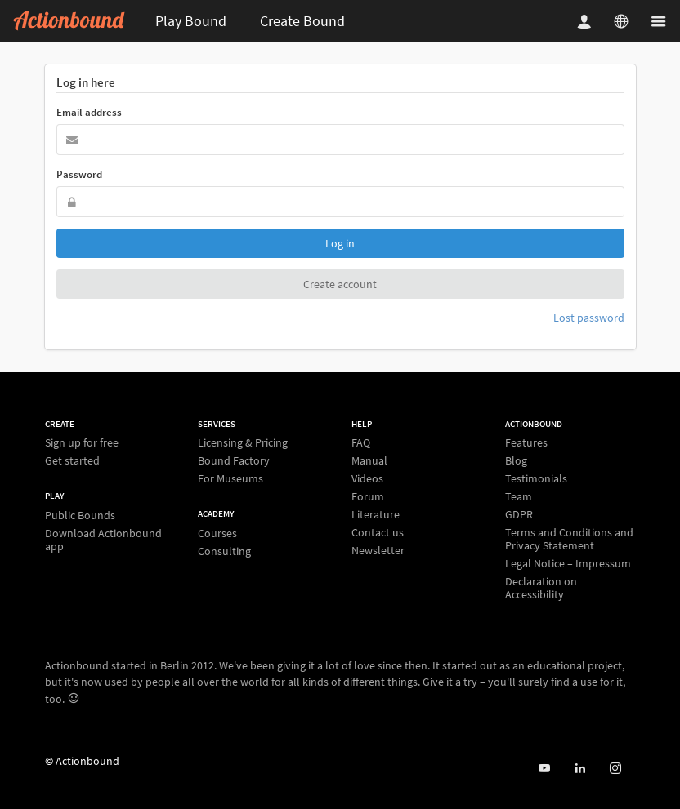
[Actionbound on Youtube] (544, 768)
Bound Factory (234, 460)
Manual (369, 460)
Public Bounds (80, 515)
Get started (72, 460)
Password (79, 174)
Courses (217, 533)
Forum (367, 496)
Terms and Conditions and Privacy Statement (569, 539)
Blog (516, 460)
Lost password (588, 317)
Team (518, 496)
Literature (375, 514)
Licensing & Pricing (243, 443)
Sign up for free (82, 443)
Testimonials (536, 478)
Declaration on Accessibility (541, 587)
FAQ (360, 443)
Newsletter (378, 550)
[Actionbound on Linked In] (580, 768)
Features (526, 443)
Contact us (377, 532)
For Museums (230, 478)
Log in (340, 243)
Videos (367, 478)
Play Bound (190, 20)
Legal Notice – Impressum (568, 563)
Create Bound (302, 20)
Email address (89, 112)
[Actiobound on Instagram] (615, 768)
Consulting (224, 551)
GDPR (519, 514)
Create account (340, 284)
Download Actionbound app (103, 539)
